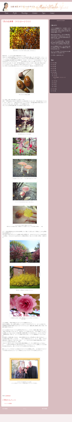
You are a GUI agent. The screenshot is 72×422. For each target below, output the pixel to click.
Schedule (34, 13)
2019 (53, 64)
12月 (54, 73)
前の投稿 (44, 408)
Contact (52, 13)
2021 (53, 62)
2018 (53, 66)
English (63, 20)
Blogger (43, 419)
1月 (54, 86)
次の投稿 (5, 408)
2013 (53, 90)
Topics (43, 13)
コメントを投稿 (8, 403)
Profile (15, 13)
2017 (53, 68)
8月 (54, 82)
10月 (54, 80)
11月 (54, 75)
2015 (53, 72)
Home (6, 13)
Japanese (59, 20)
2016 (53, 70)
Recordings (24, 13)
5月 (54, 84)
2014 (53, 89)
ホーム (24, 408)
